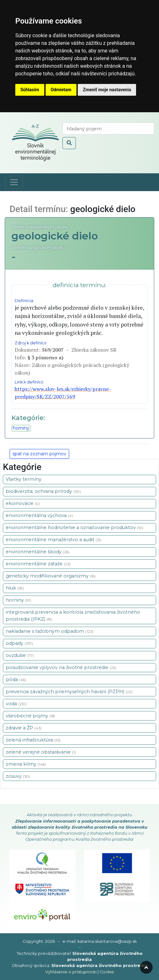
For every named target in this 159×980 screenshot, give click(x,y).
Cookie (106, 972)
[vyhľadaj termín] (108, 128)
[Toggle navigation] (14, 182)
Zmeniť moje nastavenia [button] (107, 89)
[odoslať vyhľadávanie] (69, 143)
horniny (21, 428)
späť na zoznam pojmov (39, 454)
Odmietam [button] (61, 89)
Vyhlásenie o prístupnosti (71, 972)
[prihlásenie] (79, 947)
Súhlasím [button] (29, 89)
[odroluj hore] (146, 967)
